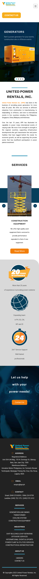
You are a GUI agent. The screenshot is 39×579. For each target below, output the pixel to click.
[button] (16, 79)
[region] (19, 52)
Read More (19, 251)
